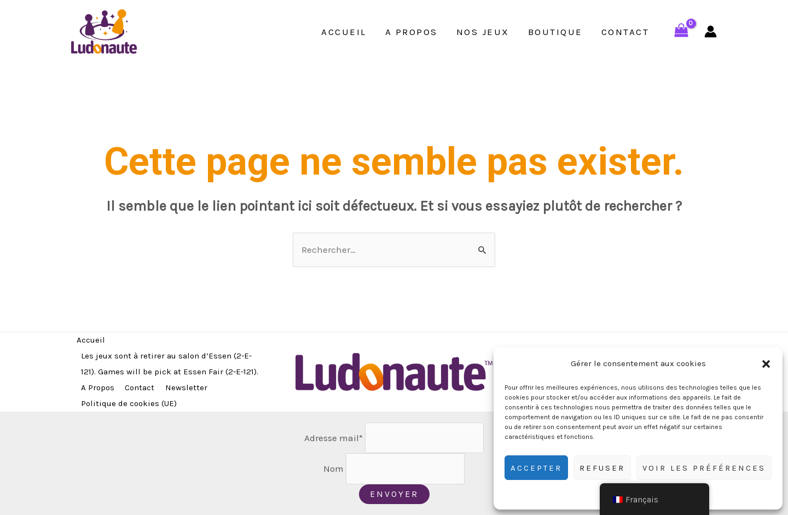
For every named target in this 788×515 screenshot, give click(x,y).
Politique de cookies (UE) (129, 403)
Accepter (536, 468)
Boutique (555, 31)
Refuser (602, 468)
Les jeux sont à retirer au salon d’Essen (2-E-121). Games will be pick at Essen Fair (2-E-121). (169, 364)
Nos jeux (482, 31)
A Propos (411, 31)
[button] (766, 363)
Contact (625, 31)
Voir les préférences (704, 468)
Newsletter (186, 387)
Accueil (344, 31)
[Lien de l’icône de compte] (710, 31)
